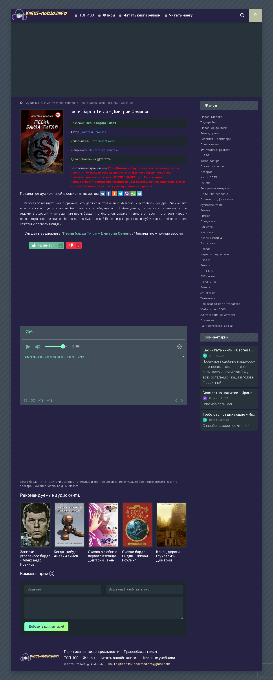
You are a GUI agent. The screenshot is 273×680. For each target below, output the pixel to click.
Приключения (210, 144)
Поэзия (205, 248)
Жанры (109, 15)
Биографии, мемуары (215, 188)
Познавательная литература (220, 303)
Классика (206, 232)
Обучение (207, 320)
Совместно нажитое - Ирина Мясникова (229, 393)
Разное (205, 287)
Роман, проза (209, 133)
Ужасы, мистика (211, 237)
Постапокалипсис (212, 166)
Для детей (207, 226)
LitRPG (204, 155)
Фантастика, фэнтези (103, 150)
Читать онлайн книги (117, 658)
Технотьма (207, 298)
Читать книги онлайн (142, 15)
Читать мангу (181, 15)
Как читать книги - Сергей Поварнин (229, 350)
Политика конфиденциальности (91, 652)
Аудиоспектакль (211, 205)
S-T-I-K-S (206, 270)
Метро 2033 (208, 177)
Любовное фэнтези (213, 128)
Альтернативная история (218, 314)
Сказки (205, 259)
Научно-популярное (214, 254)
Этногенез (207, 292)
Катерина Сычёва (103, 141)
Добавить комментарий (46, 627)
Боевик (205, 210)
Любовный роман (212, 117)
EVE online (207, 276)
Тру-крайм (207, 122)
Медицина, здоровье (214, 194)
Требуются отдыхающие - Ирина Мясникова (229, 414)
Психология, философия (217, 199)
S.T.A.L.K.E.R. (208, 281)
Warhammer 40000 (213, 309)
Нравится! (47, 245)
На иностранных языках (216, 325)
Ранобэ (205, 183)
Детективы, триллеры (215, 139)
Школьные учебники (158, 658)
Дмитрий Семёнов (93, 132)
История (206, 172)
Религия (206, 265)
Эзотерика (207, 243)
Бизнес (205, 216)
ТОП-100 (86, 15)
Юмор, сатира (210, 161)
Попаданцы (208, 221)
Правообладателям (140, 652)
